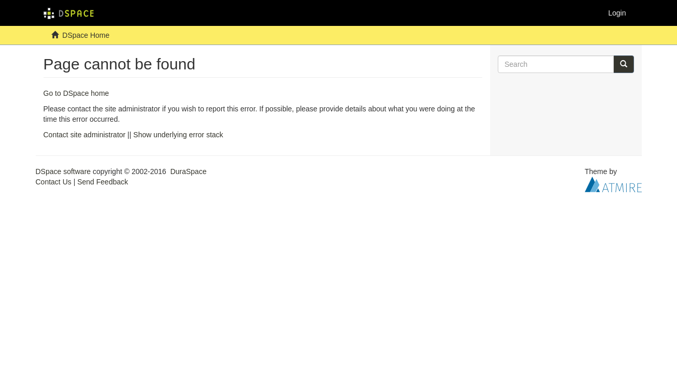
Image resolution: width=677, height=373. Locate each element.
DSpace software (63, 171)
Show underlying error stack (178, 135)
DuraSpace (188, 171)
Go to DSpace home (76, 93)
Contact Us (53, 182)
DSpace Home (85, 35)
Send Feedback (102, 182)
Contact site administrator (85, 135)
